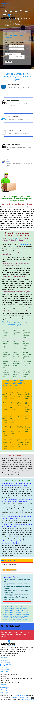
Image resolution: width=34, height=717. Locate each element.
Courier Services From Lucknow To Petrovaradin (16, 614)
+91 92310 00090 (13, 238)
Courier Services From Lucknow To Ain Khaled (15, 616)
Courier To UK (4, 666)
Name (6, 46)
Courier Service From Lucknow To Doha (13, 607)
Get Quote (8, 61)
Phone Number (9, 51)
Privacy (27, 697)
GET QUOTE (8, 560)
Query (6, 59)
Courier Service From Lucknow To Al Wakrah (15, 608)
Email (6, 49)
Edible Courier (4, 692)
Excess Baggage (4, 687)
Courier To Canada (5, 662)
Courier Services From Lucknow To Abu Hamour (15, 612)
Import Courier (4, 689)
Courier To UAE (4, 667)
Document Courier (5, 690)
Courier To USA (4, 660)
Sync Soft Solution (27, 699)
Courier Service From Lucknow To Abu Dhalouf (15, 610)
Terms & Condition (18, 697)
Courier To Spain (4, 669)
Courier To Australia (5, 664)
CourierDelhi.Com (21, 695)
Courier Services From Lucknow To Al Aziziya (15, 619)
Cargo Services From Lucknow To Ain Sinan (14, 618)
